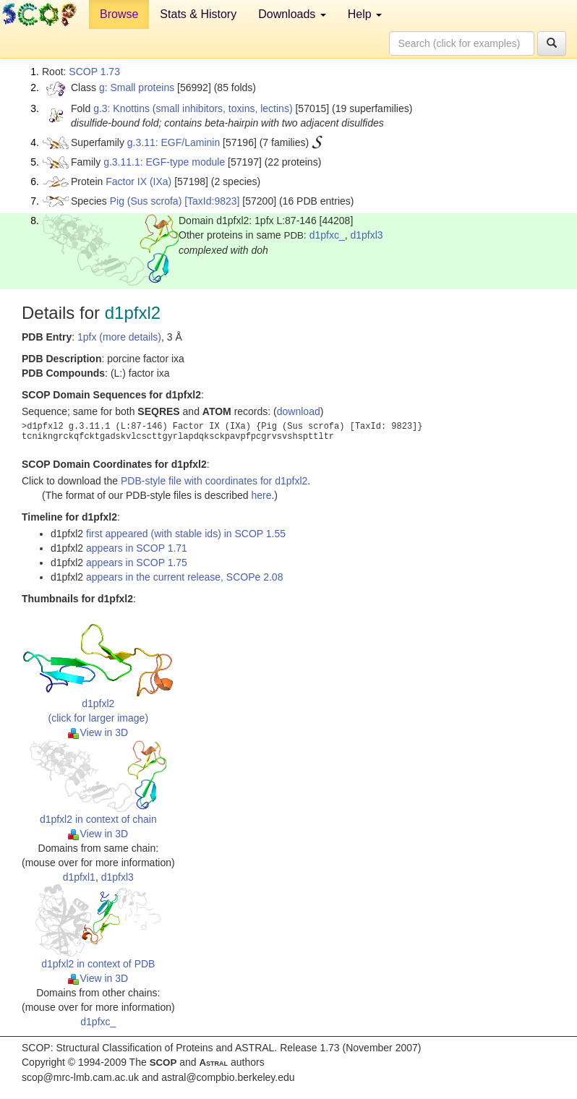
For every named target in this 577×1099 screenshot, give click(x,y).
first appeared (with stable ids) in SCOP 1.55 (186, 533)
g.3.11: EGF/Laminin (173, 142)
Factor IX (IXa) (138, 181)
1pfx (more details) (119, 337)
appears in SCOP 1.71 (136, 548)
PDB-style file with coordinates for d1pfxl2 (214, 481)
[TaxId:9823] (211, 201)
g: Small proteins (136, 87)
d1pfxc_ (327, 235)
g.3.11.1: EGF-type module (164, 162)
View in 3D (98, 732)
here (261, 495)
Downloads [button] (292, 14)
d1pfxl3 (366, 235)
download (298, 411)
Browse (119, 14)
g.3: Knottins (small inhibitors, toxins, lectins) (192, 108)
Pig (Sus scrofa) (146, 201)
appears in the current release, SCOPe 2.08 (184, 577)
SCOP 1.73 (94, 71)
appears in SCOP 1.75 (136, 562)
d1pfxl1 (79, 877)
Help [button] (365, 14)
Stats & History (198, 14)
